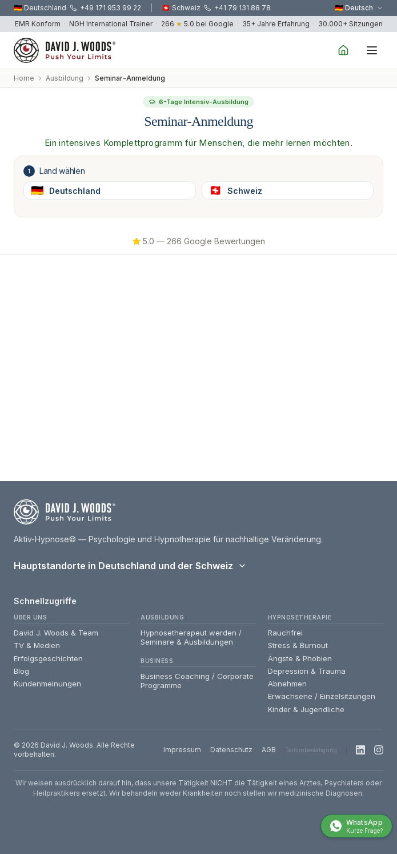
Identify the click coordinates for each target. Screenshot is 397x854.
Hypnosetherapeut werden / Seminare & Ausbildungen (191, 637)
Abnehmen (287, 683)
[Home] (343, 50)
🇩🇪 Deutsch (359, 7)
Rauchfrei (285, 632)
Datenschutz (231, 749)
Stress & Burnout (298, 645)
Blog (21, 671)
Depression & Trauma (307, 671)
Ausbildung (64, 78)
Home (24, 78)
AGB (269, 749)
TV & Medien (37, 645)
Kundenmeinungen (47, 683)
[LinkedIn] (360, 749)
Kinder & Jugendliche (306, 709)
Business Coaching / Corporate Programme (197, 681)
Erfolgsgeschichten (48, 658)
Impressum (182, 749)
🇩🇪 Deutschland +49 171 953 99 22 (77, 7)
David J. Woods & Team (56, 632)
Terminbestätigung (311, 749)
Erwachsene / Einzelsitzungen (321, 696)
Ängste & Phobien (300, 658)
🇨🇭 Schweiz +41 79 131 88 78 (216, 7)
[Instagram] (378, 749)
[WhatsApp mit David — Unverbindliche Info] (356, 826)
